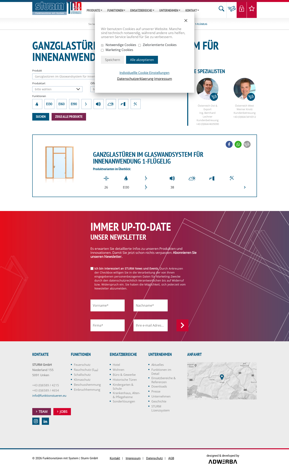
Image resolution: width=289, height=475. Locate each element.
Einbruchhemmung (135, 104)
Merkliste (252, 10)
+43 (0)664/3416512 (244, 117)
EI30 (49, 104)
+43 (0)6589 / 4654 (45, 391)
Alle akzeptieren (142, 60)
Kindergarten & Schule (123, 387)
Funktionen (115, 10)
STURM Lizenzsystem (160, 408)
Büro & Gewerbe (124, 375)
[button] (229, 144)
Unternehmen (168, 10)
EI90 (74, 104)
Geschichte (158, 401)
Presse (155, 392)
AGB (171, 458)
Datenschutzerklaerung (135, 78)
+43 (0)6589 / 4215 (45, 385)
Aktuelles (157, 365)
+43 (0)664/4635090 (207, 124)
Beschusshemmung (123, 104)
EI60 (62, 104)
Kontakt (191, 10)
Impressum (163, 78)
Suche (221, 10)
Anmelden (182, 326)
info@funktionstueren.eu (49, 396)
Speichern (112, 60)
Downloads (159, 387)
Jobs (63, 411)
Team (43, 411)
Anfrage (231, 10)
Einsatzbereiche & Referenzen (163, 380)
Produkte (93, 10)
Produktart (38, 83)
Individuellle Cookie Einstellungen (144, 73)
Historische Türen (125, 380)
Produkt (37, 70)
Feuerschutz (37, 104)
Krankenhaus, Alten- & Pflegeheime (126, 395)
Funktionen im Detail (161, 372)
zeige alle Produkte (68, 117)
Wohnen (118, 370)
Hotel (116, 365)
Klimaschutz (111, 104)
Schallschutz (98, 104)
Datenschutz (154, 458)
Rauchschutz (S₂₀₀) (86, 104)
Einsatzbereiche (141, 10)
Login (242, 10)
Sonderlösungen (124, 401)
